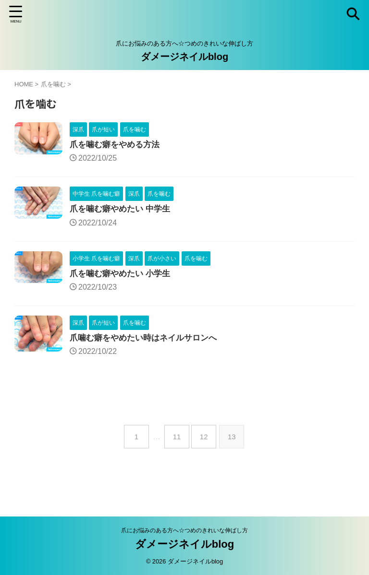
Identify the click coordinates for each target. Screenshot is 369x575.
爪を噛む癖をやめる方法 (117, 145)
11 (177, 440)
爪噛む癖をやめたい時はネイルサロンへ (147, 341)
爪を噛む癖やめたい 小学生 (123, 276)
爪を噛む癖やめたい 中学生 (123, 210)
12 (206, 440)
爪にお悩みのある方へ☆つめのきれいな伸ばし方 (184, 530)
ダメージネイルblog (184, 56)
